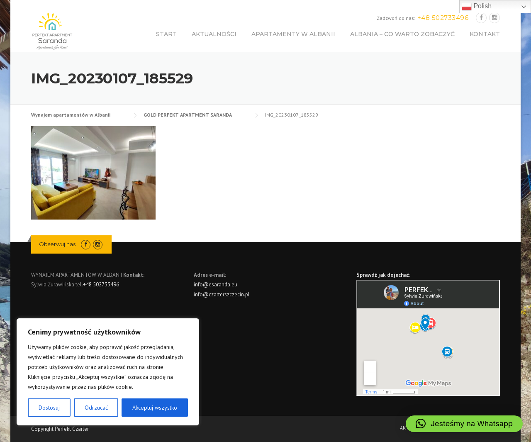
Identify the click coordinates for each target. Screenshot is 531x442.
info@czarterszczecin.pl (222, 294)
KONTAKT (485, 34)
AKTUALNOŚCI (214, 34)
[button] (464, 423)
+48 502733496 (101, 284)
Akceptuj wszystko (154, 407)
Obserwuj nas (57, 244)
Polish (477, 7)
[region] (108, 371)
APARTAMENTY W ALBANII (293, 34)
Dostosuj (49, 407)
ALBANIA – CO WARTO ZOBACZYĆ (402, 34)
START (166, 34)
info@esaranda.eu (215, 284)
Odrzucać (96, 407)
